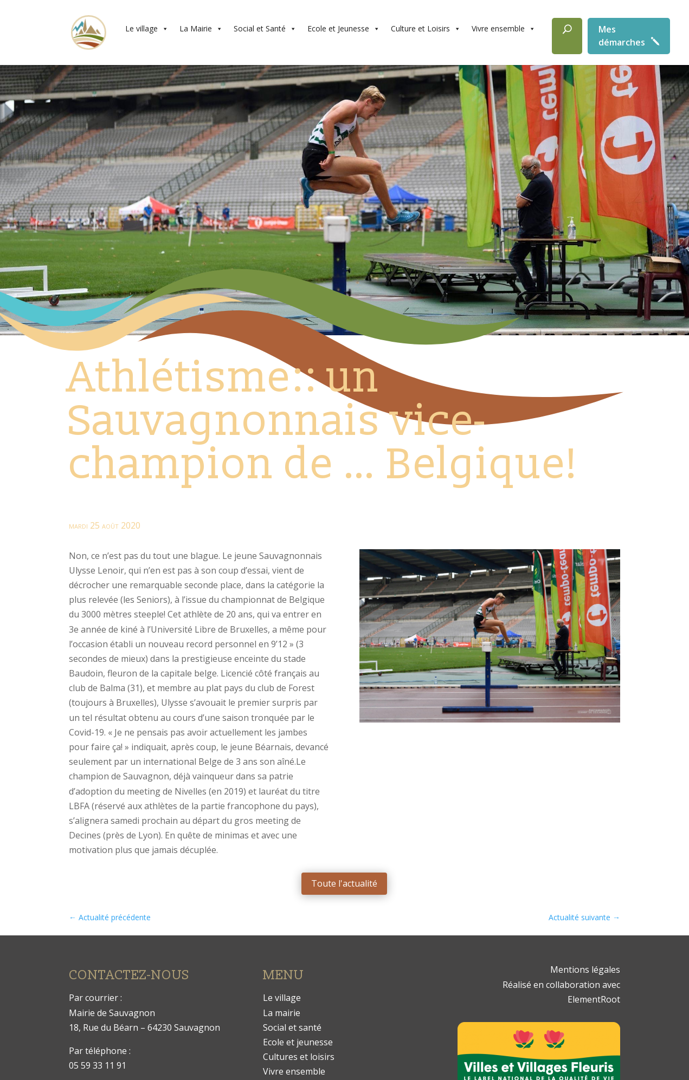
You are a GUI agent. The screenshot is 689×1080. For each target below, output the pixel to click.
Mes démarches (621, 35)
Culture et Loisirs (426, 29)
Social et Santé (265, 29)
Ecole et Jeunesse (343, 29)
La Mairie (201, 29)
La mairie (281, 1013)
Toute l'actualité (344, 883)
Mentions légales (585, 969)
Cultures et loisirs (298, 1057)
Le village (147, 29)
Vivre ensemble (504, 29)
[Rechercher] (567, 36)
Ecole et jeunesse (298, 1042)
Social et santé (292, 1027)
